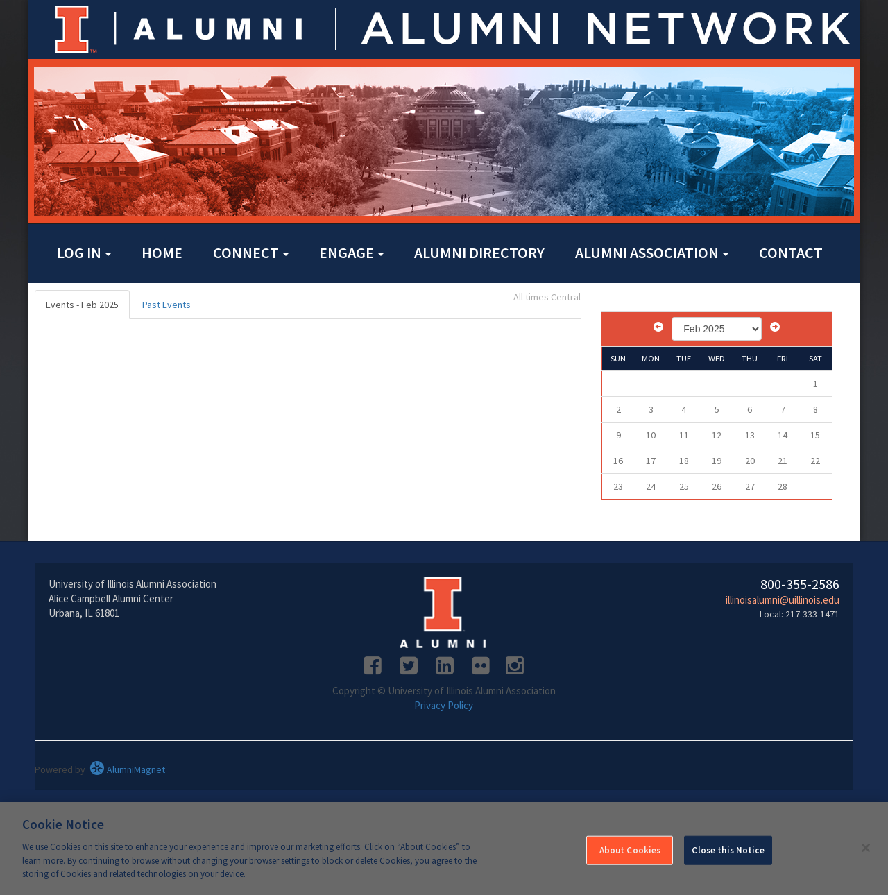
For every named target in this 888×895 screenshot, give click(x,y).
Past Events (166, 304)
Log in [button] (84, 253)
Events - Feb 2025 (82, 304)
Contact (791, 253)
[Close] (866, 852)
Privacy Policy (443, 705)
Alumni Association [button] (651, 253)
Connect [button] (251, 253)
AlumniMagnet (127, 769)
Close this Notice (728, 854)
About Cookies (630, 854)
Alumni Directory (479, 253)
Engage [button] (351, 253)
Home (162, 253)
